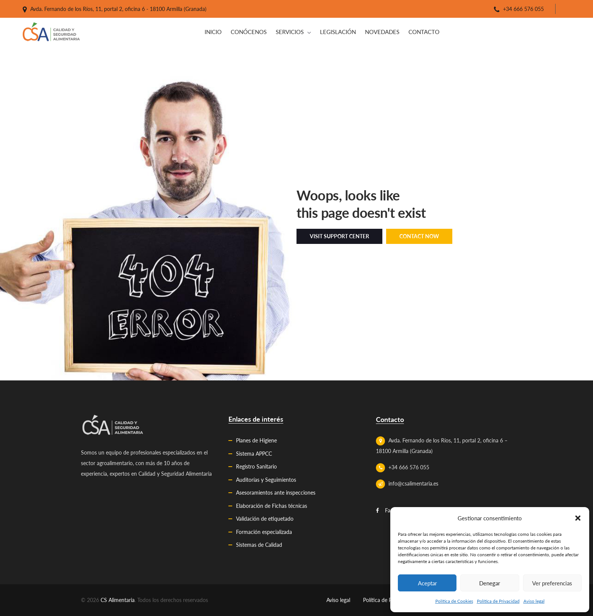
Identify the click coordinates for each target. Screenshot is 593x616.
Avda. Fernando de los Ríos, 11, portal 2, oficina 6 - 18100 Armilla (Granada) (118, 9)
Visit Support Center (339, 236)
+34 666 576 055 (523, 9)
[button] (578, 518)
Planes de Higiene (256, 440)
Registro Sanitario (256, 466)
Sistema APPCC (254, 453)
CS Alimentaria (118, 600)
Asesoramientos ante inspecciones (275, 492)
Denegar (489, 583)
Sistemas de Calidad (259, 545)
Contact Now (419, 236)
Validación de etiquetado (264, 518)
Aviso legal (534, 601)
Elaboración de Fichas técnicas (271, 506)
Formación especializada (264, 532)
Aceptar (427, 583)
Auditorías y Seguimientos (266, 479)
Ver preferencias (552, 583)
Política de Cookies (454, 601)
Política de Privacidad (498, 601)
